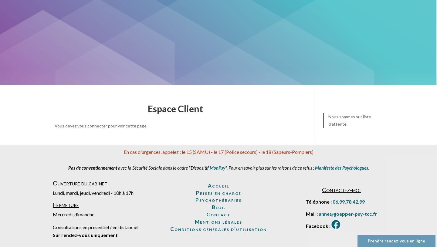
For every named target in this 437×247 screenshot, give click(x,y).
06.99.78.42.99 (349, 202)
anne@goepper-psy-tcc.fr (348, 214)
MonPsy (217, 168)
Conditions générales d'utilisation (218, 229)
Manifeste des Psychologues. (342, 168)
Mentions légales (218, 221)
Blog (218, 207)
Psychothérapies (218, 200)
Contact (218, 214)
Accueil (218, 185)
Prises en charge (218, 193)
